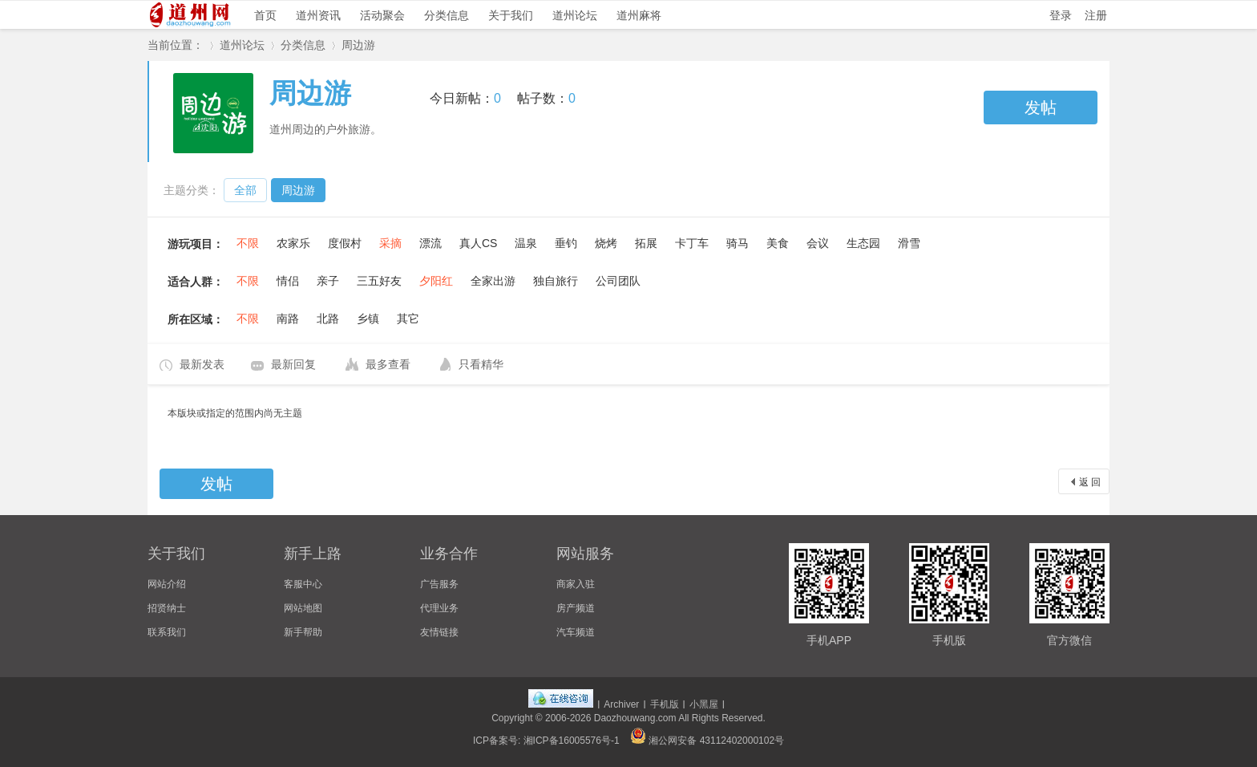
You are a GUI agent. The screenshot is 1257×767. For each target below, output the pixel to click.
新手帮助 (303, 632)
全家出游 (493, 280)
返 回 (1090, 482)
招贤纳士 (167, 608)
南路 (288, 318)
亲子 (328, 280)
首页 (265, 15)
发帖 (1041, 107)
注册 (1096, 15)
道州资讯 (318, 15)
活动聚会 (382, 15)
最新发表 (202, 364)
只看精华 (481, 364)
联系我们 (167, 632)
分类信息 (446, 15)
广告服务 (439, 584)
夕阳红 (436, 280)
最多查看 (388, 364)
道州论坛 (574, 15)
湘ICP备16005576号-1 (571, 740)
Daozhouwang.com (635, 718)
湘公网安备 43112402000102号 (707, 740)
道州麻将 (638, 15)
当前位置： (176, 45)
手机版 (664, 704)
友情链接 (439, 632)
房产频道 (575, 608)
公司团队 (618, 280)
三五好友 (379, 280)
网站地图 (303, 608)
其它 (408, 318)
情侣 (288, 280)
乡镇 (368, 318)
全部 (245, 190)
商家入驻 (575, 584)
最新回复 (293, 364)
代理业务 (439, 608)
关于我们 (510, 15)
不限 (247, 243)
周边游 (358, 45)
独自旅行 (555, 280)
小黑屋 (703, 704)
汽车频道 (575, 632)
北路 (328, 318)
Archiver (621, 704)
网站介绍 (167, 584)
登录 (1060, 15)
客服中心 (303, 584)
